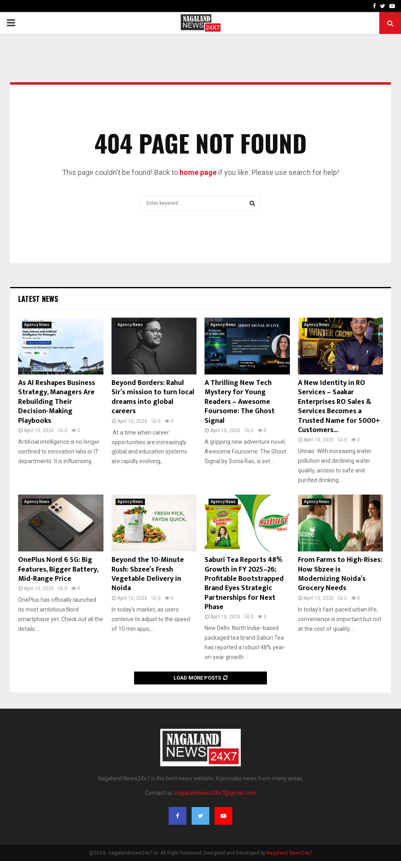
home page (198, 172)
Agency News (37, 324)
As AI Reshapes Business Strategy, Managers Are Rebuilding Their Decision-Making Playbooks (56, 402)
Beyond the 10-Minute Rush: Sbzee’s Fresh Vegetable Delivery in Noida (148, 574)
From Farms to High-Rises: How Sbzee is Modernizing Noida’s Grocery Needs (340, 574)
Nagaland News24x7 (289, 853)
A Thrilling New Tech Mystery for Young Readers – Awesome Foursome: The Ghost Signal (240, 402)
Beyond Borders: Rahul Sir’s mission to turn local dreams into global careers (153, 397)
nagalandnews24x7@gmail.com (215, 793)
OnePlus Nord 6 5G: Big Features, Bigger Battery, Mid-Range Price (58, 569)
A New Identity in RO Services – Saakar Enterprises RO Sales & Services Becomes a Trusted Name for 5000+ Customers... (339, 406)
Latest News (38, 298)
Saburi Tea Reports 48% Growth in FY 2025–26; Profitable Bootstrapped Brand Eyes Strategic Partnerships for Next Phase (244, 583)
